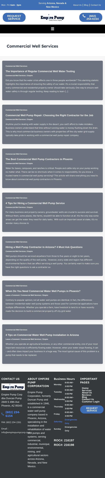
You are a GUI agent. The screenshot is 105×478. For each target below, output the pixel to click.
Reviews (86, 395)
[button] (52, 29)
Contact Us (88, 399)
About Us (87, 392)
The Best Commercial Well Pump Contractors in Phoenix (39, 159)
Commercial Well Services (16, 66)
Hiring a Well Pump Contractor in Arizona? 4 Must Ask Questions (44, 247)
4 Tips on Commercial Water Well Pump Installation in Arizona (42, 335)
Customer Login (91, 401)
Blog (84, 397)
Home (85, 388)
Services (86, 390)
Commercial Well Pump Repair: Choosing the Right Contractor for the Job (49, 115)
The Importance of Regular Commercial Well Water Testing (40, 71)
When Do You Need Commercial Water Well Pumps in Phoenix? (43, 291)
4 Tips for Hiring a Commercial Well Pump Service (35, 203)
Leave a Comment (12, 295)
